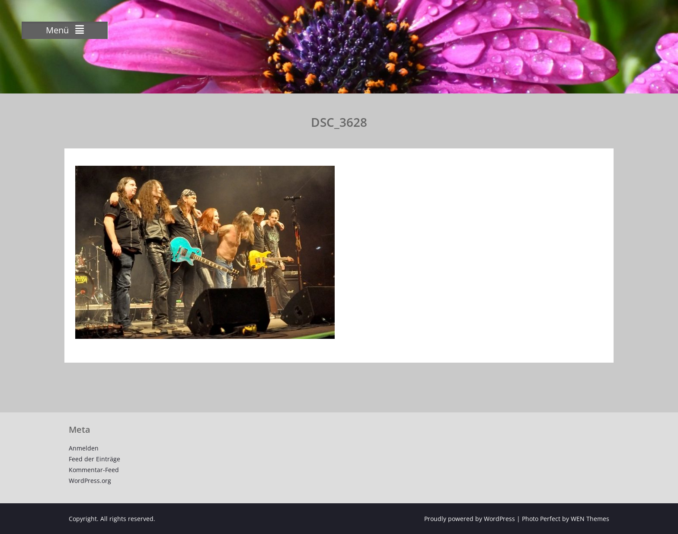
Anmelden (84, 448)
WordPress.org (90, 480)
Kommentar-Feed (94, 470)
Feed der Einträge (94, 459)
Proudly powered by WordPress (469, 519)
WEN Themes (590, 519)
